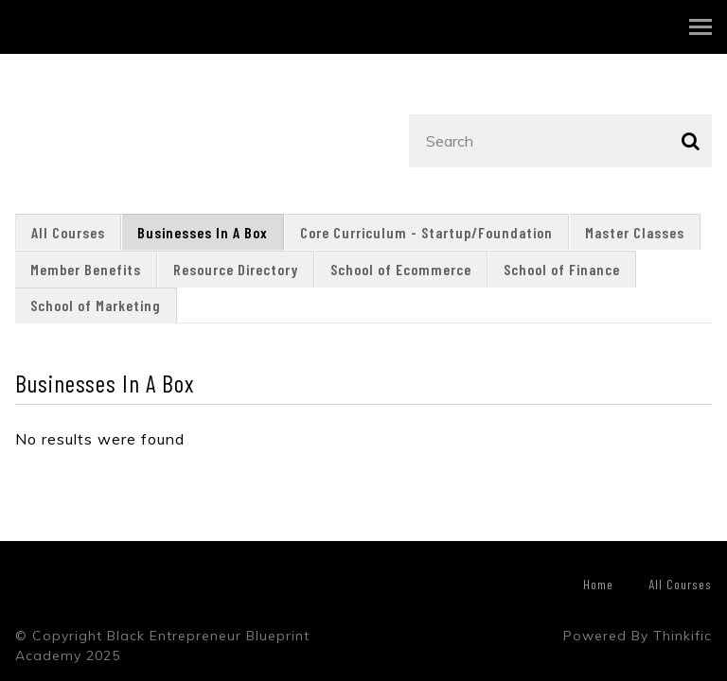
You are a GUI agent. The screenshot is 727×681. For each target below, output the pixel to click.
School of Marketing (95, 305)
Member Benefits (85, 269)
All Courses (68, 232)
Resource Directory (235, 269)
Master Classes (634, 232)
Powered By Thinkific (637, 635)
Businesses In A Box (202, 232)
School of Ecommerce (400, 269)
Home (598, 584)
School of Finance (562, 269)
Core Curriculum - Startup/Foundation (426, 232)
